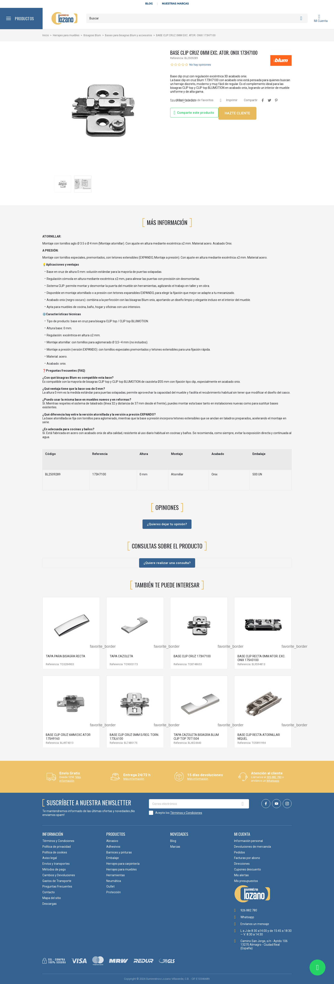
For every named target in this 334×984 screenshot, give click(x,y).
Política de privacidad (56, 846)
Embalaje (112, 858)
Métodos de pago (54, 869)
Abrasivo (112, 841)
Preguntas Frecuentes (57, 886)
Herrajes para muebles (121, 869)
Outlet (110, 886)
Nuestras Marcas (175, 3)
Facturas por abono (247, 858)
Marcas (175, 846)
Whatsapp (272, 780)
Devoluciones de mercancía (252, 846)
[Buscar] (197, 18)
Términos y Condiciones (186, 812)
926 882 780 (274, 777)
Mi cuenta (242, 834)
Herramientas (115, 875)
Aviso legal (49, 858)
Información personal (248, 841)
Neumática (113, 881)
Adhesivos (113, 846)
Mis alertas (241, 875)
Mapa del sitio (51, 898)
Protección (113, 892)
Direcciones (242, 863)
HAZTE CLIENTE (237, 113)
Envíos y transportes (56, 863)
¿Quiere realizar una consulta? (167, 563)
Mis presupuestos (246, 881)
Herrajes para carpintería (123, 863)
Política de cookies (54, 852)
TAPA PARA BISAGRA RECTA (65, 656)
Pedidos (239, 852)
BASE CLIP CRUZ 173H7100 (192, 656)
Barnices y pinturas (119, 852)
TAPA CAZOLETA (121, 656)
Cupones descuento (247, 869)
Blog (149, 3)
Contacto (48, 892)
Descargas (49, 903)
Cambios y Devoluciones (58, 875)
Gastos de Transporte (56, 881)
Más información (70, 778)
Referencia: (177, 58)
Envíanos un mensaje (254, 924)
